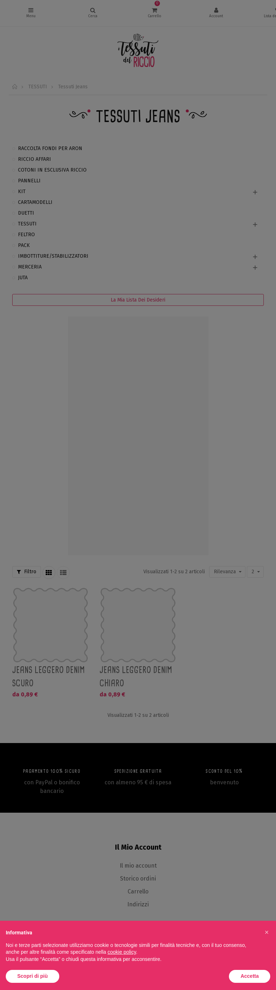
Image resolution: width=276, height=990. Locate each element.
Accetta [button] (249, 976)
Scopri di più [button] (32, 976)
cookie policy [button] (121, 952)
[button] (266, 932)
